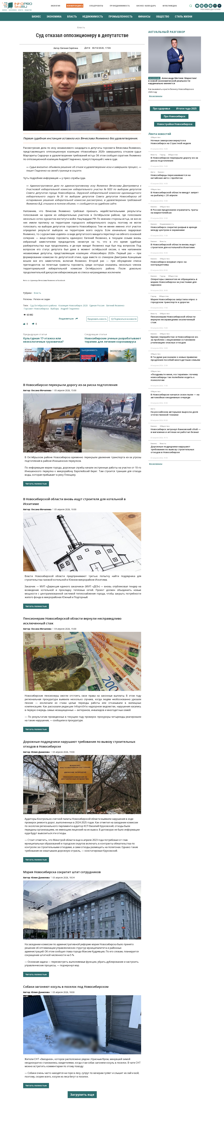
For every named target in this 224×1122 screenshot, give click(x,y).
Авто (153, 172)
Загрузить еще (82, 1095)
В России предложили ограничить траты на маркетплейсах (174, 211)
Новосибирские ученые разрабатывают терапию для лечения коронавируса (113, 340)
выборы (54, 308)
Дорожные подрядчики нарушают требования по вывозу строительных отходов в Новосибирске (172, 449)
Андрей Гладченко (70, 308)
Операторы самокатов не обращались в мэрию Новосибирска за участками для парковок (174, 282)
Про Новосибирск (174, 116)
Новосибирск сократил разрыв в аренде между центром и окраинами (174, 228)
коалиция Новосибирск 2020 (73, 305)
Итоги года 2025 (186, 108)
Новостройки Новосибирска (174, 124)
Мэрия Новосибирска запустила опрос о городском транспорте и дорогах (174, 301)
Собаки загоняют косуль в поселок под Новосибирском (66, 987)
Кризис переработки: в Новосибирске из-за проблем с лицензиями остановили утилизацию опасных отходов (174, 339)
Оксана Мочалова (41, 390)
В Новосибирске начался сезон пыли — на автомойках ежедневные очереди (175, 396)
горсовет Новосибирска (36, 308)
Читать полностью (36, 483)
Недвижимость (167, 224)
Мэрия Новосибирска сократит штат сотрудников (62, 872)
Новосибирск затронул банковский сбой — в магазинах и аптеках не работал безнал (176, 430)
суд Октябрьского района (43, 305)
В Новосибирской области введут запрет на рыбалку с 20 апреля (175, 194)
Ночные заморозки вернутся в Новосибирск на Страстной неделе (171, 142)
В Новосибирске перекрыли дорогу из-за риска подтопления (70, 385)
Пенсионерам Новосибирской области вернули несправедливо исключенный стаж (173, 319)
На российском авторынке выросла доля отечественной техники (174, 413)
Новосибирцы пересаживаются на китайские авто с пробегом (171, 176)
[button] (190, 5)
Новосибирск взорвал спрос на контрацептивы (169, 263)
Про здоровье (161, 108)
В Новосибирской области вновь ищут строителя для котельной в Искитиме (173, 246)
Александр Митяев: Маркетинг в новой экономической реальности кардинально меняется (172, 81)
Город (162, 154)
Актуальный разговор (166, 32)
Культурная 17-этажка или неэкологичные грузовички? (43, 340)
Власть (81, 27)
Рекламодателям (210, 9)
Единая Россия (96, 305)
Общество (155, 137)
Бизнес (161, 172)
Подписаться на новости (124, 319)
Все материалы (155, 96)
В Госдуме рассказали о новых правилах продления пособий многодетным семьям (175, 358)
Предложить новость (97, 319)
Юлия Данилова (40, 752)
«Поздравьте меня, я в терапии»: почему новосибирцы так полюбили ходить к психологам (174, 377)
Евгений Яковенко (115, 305)
